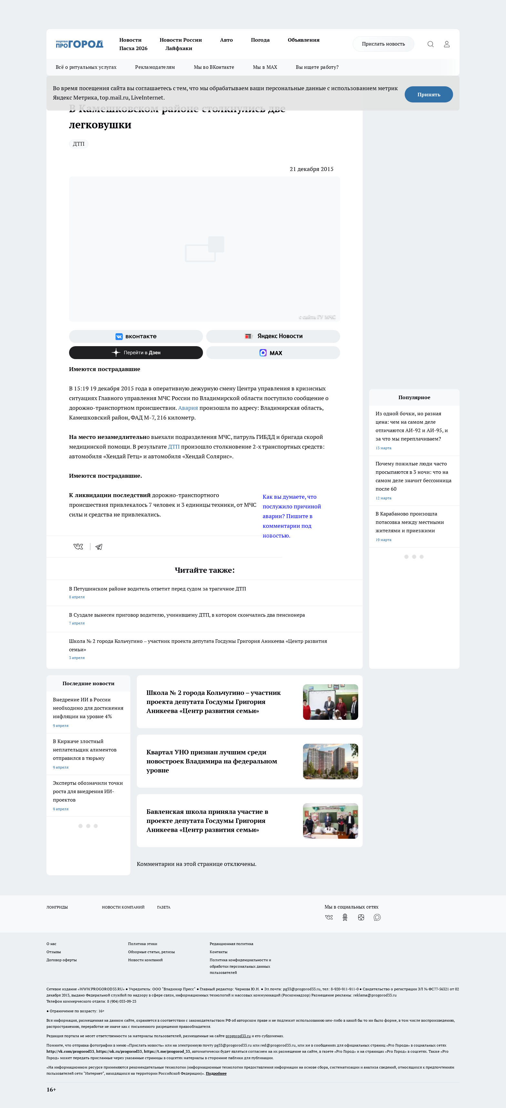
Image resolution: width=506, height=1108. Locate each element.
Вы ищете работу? (317, 67)
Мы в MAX (265, 67)
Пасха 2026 (133, 48)
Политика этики (142, 943)
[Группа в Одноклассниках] (345, 917)
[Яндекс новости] (273, 336)
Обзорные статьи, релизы (151, 951)
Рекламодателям (155, 67)
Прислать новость (383, 43)
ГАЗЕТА (163, 907)
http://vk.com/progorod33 (70, 1051)
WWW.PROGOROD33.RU (101, 988)
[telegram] (101, 546)
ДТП (79, 143)
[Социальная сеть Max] (273, 352)
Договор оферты (61, 959)
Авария (188, 407)
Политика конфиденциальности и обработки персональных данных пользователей (240, 966)
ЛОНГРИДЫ (57, 907)
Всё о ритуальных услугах (86, 67)
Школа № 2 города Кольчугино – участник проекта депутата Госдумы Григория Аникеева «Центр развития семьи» (204, 650)
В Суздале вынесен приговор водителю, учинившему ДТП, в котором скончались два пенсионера (204, 619)
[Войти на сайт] (446, 43)
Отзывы (53, 951)
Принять (429, 94)
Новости (130, 40)
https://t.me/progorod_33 (167, 1051)
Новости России (181, 40)
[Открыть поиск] (430, 43)
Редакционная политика (231, 943)
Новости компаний (145, 959)
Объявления (303, 40)
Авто (226, 40)
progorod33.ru (238, 1035)
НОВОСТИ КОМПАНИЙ (123, 907)
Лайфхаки (179, 48)
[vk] (79, 546)
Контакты (219, 951)
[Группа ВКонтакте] (136, 336)
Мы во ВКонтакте (214, 67)
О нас (51, 943)
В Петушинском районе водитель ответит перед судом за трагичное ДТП (204, 593)
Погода (260, 40)
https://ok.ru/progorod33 (119, 1051)
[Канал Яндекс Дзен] (136, 352)
